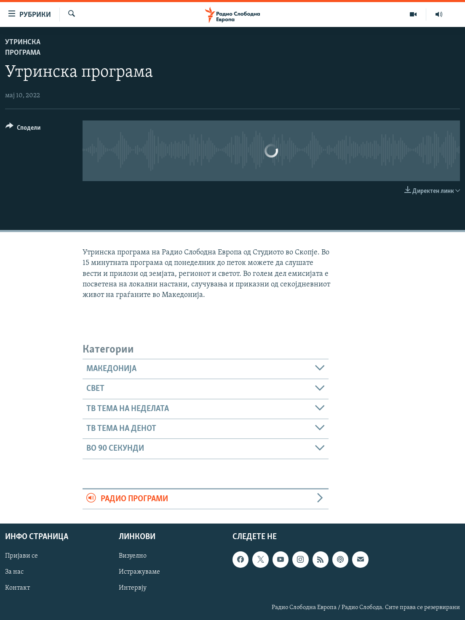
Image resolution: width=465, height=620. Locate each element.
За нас (14, 572)
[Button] (22, 129)
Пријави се (21, 556)
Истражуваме (139, 572)
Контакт (17, 588)
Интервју (133, 588)
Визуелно (133, 556)
